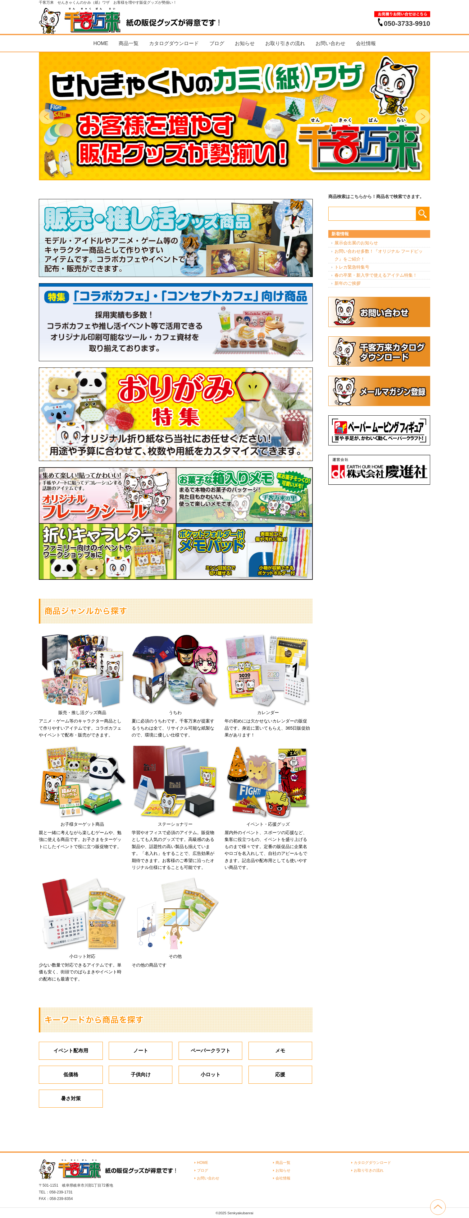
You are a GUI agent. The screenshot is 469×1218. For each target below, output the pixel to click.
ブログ (216, 43)
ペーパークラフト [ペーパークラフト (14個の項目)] (210, 1050)
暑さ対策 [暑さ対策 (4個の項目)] (71, 1098)
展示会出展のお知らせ (356, 242)
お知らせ (245, 43)
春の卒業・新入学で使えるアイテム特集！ (376, 275)
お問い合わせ (330, 43)
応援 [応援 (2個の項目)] (280, 1074)
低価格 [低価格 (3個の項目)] (70, 1074)
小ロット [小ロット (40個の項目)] (211, 1074)
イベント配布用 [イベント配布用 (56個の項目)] (70, 1050)
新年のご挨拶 (348, 283)
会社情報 (366, 43)
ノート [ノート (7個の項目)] (140, 1050)
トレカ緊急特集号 (352, 267)
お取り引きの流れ (285, 43)
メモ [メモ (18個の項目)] (280, 1050)
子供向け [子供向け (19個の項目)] (141, 1074)
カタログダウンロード (174, 43)
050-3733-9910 (407, 23)
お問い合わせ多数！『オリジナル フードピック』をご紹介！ (379, 255)
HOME (100, 43)
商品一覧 (129, 43)
